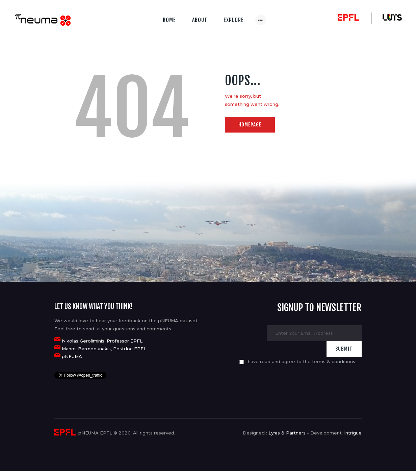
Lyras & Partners (287, 432)
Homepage (249, 124)
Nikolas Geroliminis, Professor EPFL (102, 341)
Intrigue (353, 432)
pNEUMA (72, 356)
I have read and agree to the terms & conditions (300, 361)
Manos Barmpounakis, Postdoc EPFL (104, 348)
